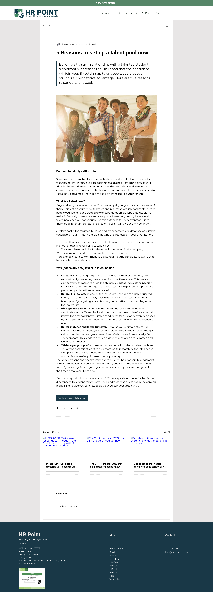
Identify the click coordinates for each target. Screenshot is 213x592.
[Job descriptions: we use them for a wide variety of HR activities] (150, 448)
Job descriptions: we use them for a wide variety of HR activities (150, 465)
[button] (167, 26)
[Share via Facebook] (57, 408)
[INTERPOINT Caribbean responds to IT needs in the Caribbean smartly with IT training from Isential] (62, 448)
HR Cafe (113, 562)
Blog (112, 576)
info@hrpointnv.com (176, 552)
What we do (116, 548)
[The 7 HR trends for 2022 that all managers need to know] (106, 448)
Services (113, 552)
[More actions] (155, 44)
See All (167, 432)
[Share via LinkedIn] (71, 408)
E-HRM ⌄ (114, 559)
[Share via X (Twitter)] (64, 408)
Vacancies (114, 579)
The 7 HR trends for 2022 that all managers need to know (106, 465)
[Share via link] (77, 408)
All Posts (47, 25)
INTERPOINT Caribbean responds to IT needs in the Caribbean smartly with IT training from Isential (60, 465)
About (112, 555)
